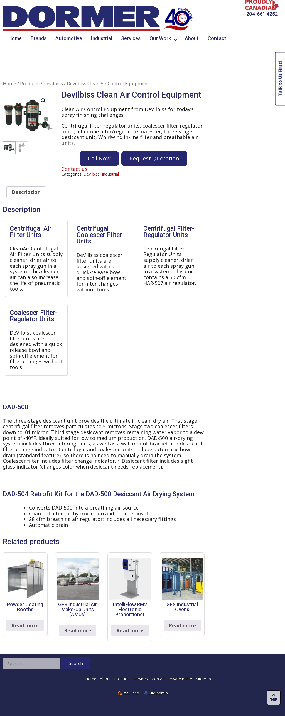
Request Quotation (154, 158)
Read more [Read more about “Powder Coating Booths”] (25, 625)
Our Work (160, 38)
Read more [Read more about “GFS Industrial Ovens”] (182, 625)
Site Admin (158, 692)
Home (15, 38)
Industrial (101, 38)
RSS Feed (131, 692)
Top (273, 699)
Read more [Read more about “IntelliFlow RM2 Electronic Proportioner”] (130, 630)
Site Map (203, 678)
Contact (217, 38)
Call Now (99, 158)
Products (30, 83)
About (192, 38)
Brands (38, 38)
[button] (43, 101)
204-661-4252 (262, 14)
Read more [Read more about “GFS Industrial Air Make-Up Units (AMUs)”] (77, 630)
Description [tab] (26, 192)
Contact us (74, 168)
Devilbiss (53, 83)
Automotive (68, 38)
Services (131, 38)
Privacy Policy (180, 678)
